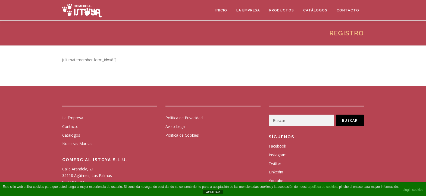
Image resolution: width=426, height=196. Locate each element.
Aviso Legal (175, 126)
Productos (281, 10)
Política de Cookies (182, 135)
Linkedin (276, 171)
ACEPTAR (213, 192)
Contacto (348, 10)
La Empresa (248, 10)
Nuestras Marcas (77, 143)
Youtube (276, 180)
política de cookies (324, 187)
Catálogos (315, 10)
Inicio (221, 10)
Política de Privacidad (184, 117)
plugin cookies (413, 190)
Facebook (277, 146)
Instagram (278, 154)
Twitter (275, 163)
